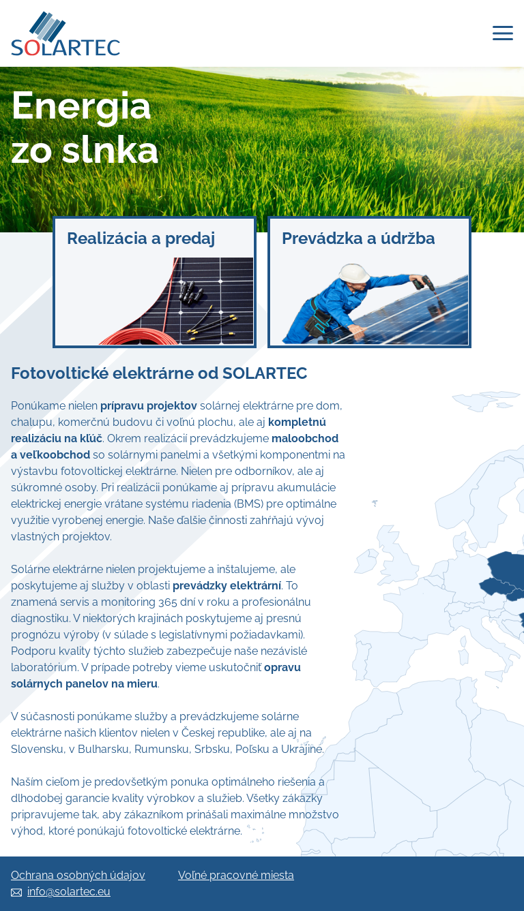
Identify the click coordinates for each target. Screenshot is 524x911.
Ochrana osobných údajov (78, 875)
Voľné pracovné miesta (236, 875)
